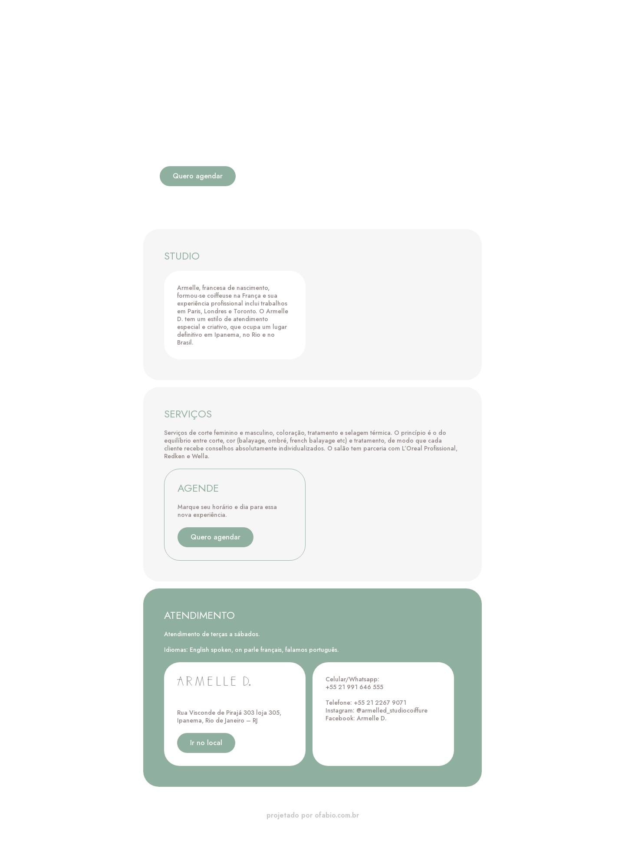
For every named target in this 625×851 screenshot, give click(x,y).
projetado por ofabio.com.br (312, 815)
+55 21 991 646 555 (354, 687)
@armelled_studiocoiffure (392, 710)
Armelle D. (372, 718)
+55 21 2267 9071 (380, 702)
